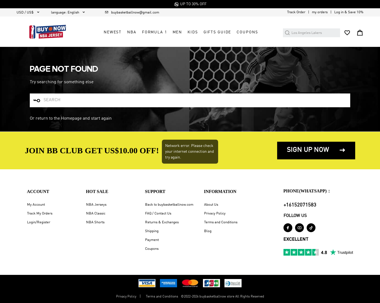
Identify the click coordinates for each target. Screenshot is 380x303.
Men (177, 32)
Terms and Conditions (220, 222)
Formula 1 (154, 32)
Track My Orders (39, 213)
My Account (36, 205)
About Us (211, 205)
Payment (152, 240)
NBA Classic (95, 213)
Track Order (296, 12)
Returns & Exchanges (162, 222)
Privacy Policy (215, 213)
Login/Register (38, 222)
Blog (208, 231)
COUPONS (247, 32)
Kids (193, 32)
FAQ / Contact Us (158, 213)
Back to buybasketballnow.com (169, 205)
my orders (320, 12)
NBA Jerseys (96, 205)
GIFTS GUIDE (217, 32)
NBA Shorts (95, 222)
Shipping (152, 231)
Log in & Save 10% (348, 12)
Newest (113, 32)
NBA (132, 32)
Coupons (152, 249)
